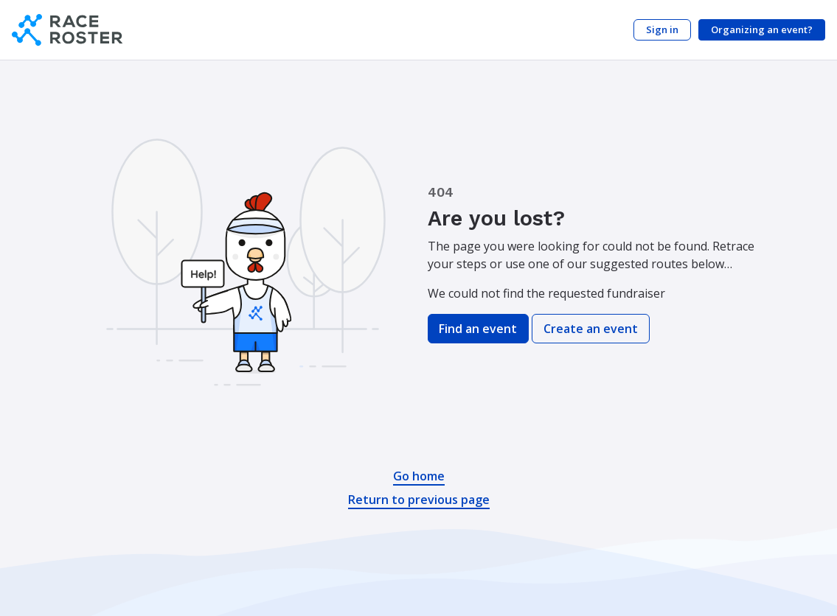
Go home (419, 476)
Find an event (478, 329)
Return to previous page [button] (419, 499)
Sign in (662, 29)
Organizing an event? (762, 29)
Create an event (590, 329)
